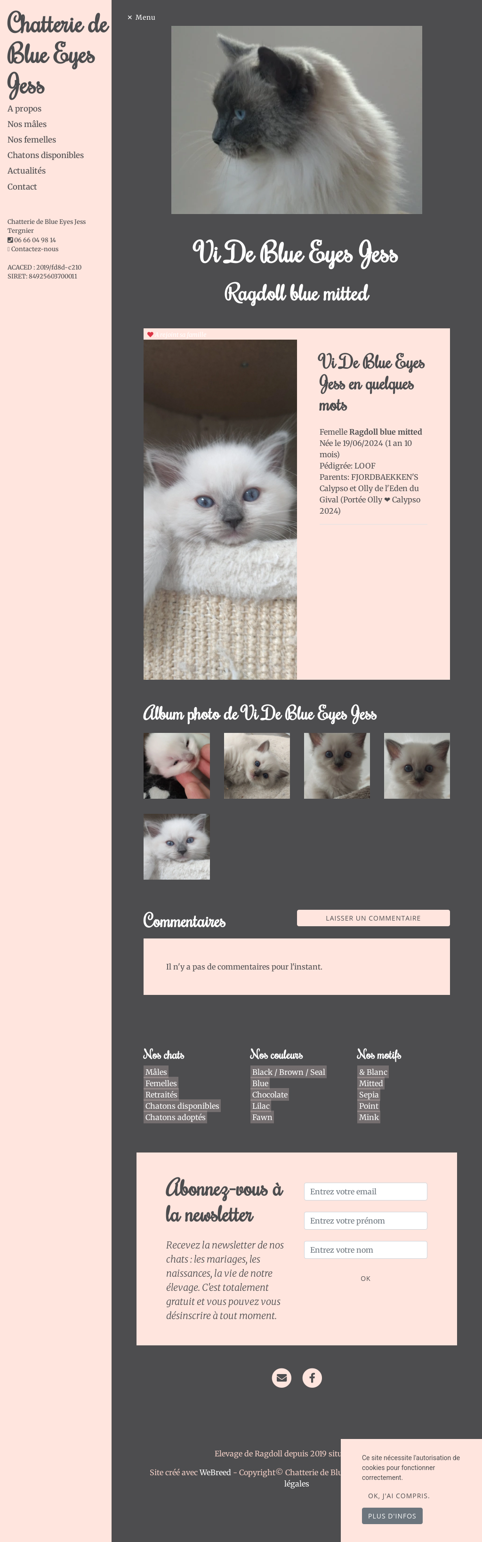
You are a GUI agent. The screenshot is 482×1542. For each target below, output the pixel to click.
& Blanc (373, 1062)
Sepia (369, 1084)
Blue (263, 1073)
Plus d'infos (392, 1515)
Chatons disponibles (46, 155)
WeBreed (218, 1463)
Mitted (371, 1073)
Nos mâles (27, 124)
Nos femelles (32, 140)
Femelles (165, 1073)
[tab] (63, 109)
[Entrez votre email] (367, 1182)
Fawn (265, 1107)
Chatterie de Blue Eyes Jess (58, 53)
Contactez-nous (33, 249)
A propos (24, 108)
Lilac (263, 1096)
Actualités (27, 171)
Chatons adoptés (180, 1107)
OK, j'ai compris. (399, 1495)
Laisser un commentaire (375, 908)
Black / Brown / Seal (291, 1062)
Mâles (160, 1062)
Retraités (166, 1084)
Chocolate (272, 1084)
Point (368, 1096)
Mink (369, 1107)
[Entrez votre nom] (367, 1240)
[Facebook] (315, 1367)
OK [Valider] (367, 1268)
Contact (22, 187)
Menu (152, 17)
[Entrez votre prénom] (367, 1211)
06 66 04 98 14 (35, 240)
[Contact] (284, 1367)
